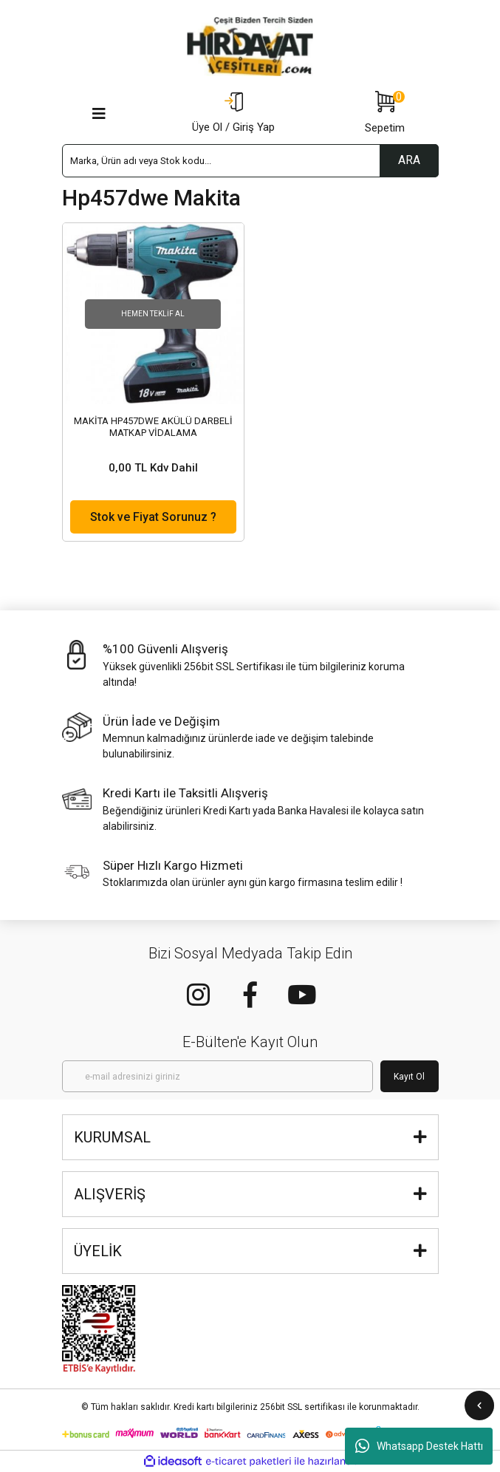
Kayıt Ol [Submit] (409, 1076)
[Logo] (250, 46)
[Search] (250, 160)
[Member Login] (233, 113)
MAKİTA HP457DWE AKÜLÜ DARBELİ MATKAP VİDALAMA (153, 426)
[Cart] (385, 114)
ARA (409, 160)
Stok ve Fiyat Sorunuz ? (153, 517)
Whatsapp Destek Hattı (419, 1446)
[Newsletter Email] (217, 1076)
